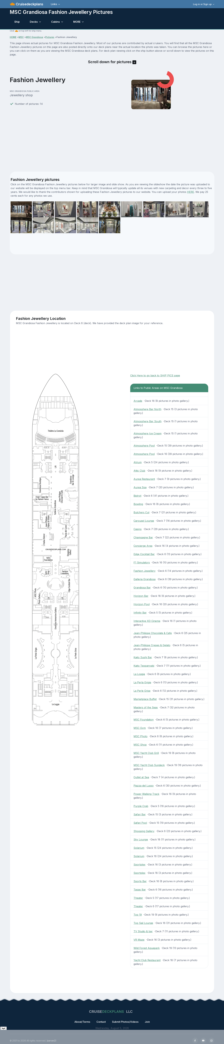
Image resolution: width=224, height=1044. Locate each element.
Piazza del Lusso (144, 785)
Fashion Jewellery (144, 570)
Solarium (139, 847)
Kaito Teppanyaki (144, 665)
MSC (21, 37)
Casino (138, 529)
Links (54, 4)
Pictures (49, 37)
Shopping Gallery (144, 831)
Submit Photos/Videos (125, 1021)
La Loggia (139, 674)
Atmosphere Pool (144, 445)
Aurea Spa (140, 487)
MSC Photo (140, 736)
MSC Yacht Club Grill (146, 753)
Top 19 (138, 914)
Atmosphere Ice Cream (147, 433)
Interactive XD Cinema (147, 621)
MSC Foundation (144, 719)
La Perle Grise (142, 690)
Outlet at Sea (141, 777)
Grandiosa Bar (142, 587)
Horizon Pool (142, 604)
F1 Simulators (142, 562)
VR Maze (139, 939)
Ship (17, 21)
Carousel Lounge (144, 520)
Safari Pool (140, 822)
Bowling (138, 504)
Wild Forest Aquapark (147, 948)
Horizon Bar (141, 595)
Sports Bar (140, 881)
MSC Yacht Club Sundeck (149, 765)
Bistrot (137, 495)
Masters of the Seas (146, 707)
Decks (34, 21)
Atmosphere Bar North (147, 409)
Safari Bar (140, 814)
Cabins (55, 21)
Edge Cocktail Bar (144, 554)
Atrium (138, 462)
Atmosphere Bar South (147, 421)
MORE (77, 21)
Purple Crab (141, 806)
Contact (101, 1021)
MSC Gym (140, 728)
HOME (13, 37)
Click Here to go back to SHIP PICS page (155, 375)
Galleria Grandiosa (144, 579)
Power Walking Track (146, 794)
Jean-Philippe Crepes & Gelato (152, 645)
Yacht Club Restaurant (147, 960)
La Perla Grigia (142, 682)
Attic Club (139, 470)
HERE (190, 191)
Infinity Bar (140, 612)
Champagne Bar (143, 537)
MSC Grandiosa (34, 37)
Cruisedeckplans (29, 4)
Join (147, 1021)
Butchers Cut (141, 512)
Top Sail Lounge (143, 923)
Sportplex (139, 864)
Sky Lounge (141, 839)
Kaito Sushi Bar (143, 657)
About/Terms (82, 1021)
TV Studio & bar (143, 931)
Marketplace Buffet (145, 699)
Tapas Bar (140, 889)
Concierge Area (143, 545)
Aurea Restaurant (144, 479)
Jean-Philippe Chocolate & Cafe (153, 633)
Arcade (138, 400)
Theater (138, 898)
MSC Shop (140, 744)
